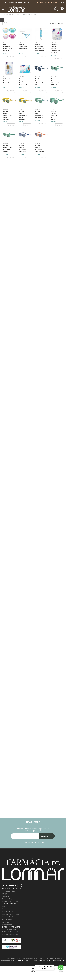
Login (4, 906)
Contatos (5, 896)
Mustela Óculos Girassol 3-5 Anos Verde (39, 114)
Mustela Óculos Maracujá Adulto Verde (54, 115)
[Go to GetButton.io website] (60, 971)
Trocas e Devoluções (9, 917)
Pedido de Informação (10, 902)
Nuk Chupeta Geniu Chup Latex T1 (7, 48)
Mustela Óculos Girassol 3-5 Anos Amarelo (23, 115)
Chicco (21, 42)
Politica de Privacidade (10, 932)
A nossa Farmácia (8, 891)
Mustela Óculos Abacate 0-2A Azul (39, 82)
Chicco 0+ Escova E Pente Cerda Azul (7, 82)
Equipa (4, 894)
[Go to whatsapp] (60, 967)
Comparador (7, 925)
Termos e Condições (9, 929)
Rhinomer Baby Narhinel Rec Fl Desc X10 (23, 82)
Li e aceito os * (34, 842)
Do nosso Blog (7, 899)
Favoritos (5, 922)
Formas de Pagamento (10, 914)
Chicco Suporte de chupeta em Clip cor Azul (39, 48)
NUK (4, 42)
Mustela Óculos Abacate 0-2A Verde (55, 82)
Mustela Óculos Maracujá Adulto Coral (39, 148)
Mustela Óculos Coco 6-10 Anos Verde (7, 148)
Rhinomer (22, 77)
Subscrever (46, 836)
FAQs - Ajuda (7, 919)
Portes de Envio (7, 912)
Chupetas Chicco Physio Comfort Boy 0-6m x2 (55, 49)
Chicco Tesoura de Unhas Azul (23, 47)
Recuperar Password (9, 909)
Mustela (37, 77)
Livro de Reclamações (10, 935)
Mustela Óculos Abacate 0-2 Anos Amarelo (7, 115)
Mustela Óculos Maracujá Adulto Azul (23, 148)
